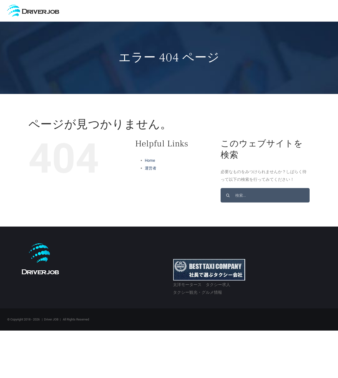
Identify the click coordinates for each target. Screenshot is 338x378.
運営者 (150, 169)
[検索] (228, 196)
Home (150, 161)
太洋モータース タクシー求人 (201, 285)
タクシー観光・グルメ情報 (197, 293)
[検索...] (265, 196)
